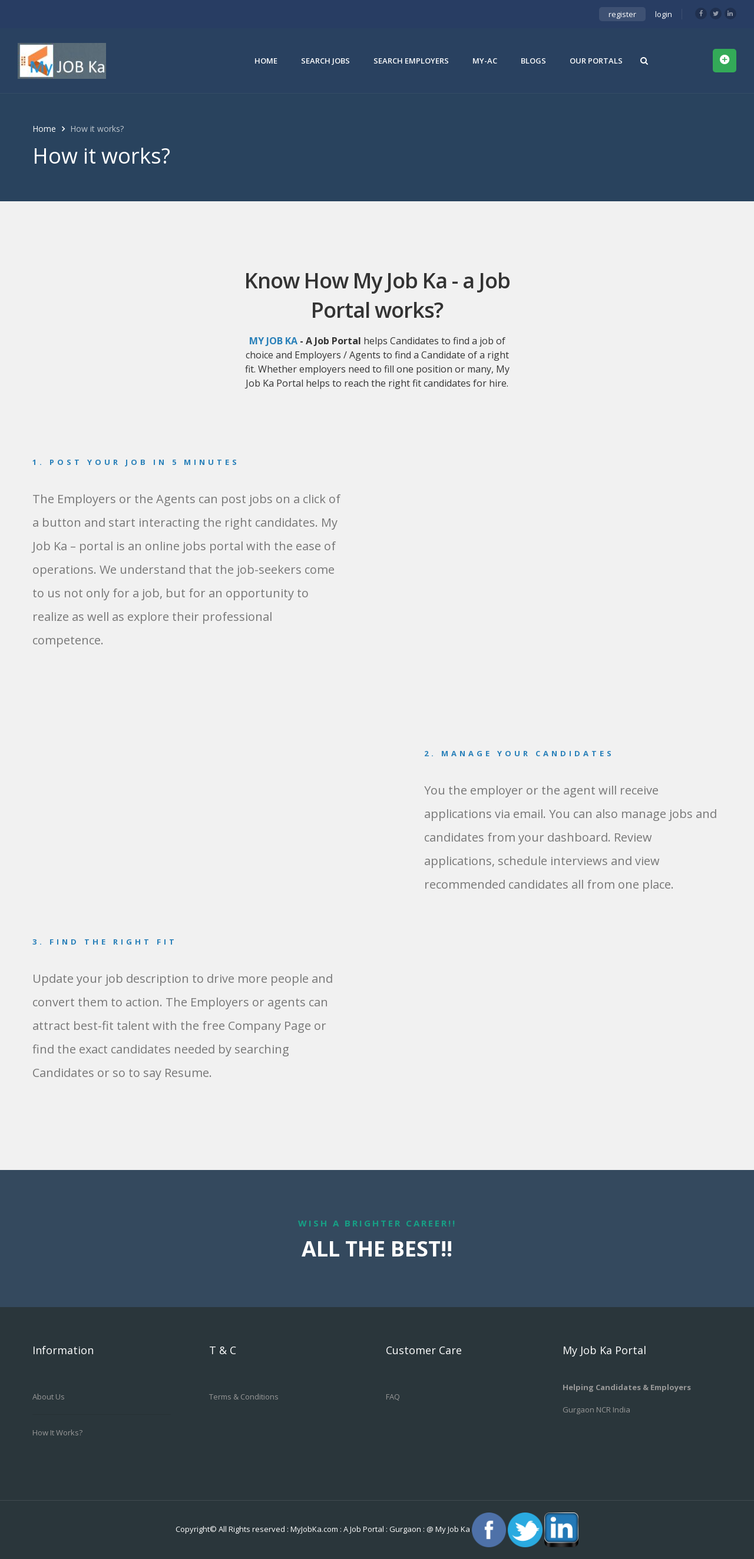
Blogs (533, 60)
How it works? (57, 1432)
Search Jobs (325, 60)
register (622, 14)
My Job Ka (452, 1529)
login (663, 14)
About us (48, 1396)
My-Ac (484, 60)
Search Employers (411, 60)
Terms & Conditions (244, 1396)
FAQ (393, 1396)
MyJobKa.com (315, 1529)
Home (265, 60)
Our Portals (596, 60)
